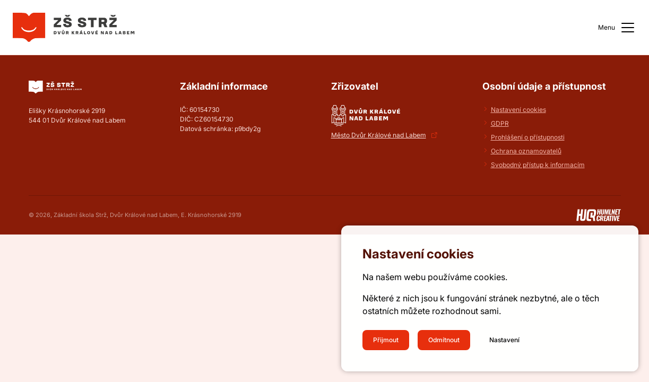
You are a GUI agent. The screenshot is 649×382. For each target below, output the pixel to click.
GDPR (500, 123)
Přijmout (386, 340)
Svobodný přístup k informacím (538, 165)
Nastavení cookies (518, 110)
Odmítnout (444, 340)
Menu (617, 27)
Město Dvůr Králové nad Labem (378, 135)
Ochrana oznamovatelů (526, 151)
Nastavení (504, 340)
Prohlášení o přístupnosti (528, 137)
